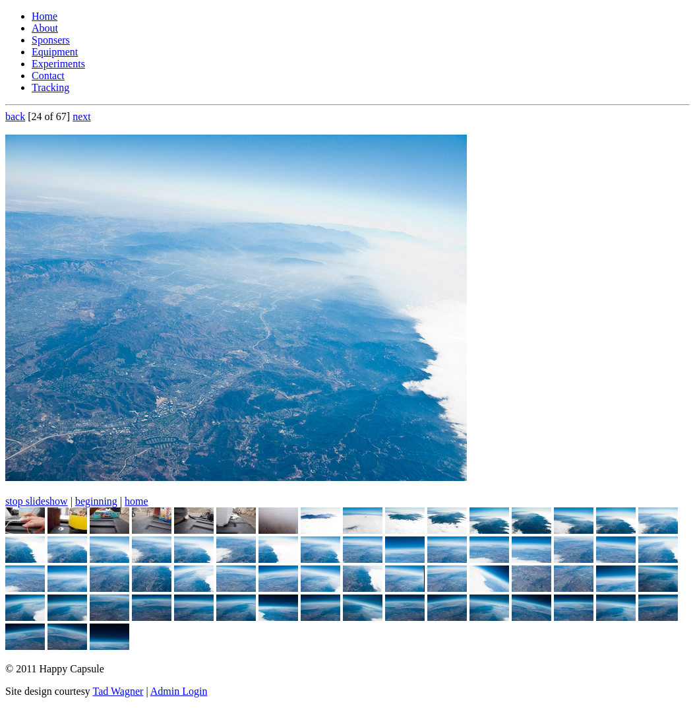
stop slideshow (36, 501)
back (15, 116)
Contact (48, 75)
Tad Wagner (118, 691)
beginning (96, 501)
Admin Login (179, 691)
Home (44, 16)
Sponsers (51, 40)
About (45, 28)
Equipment (55, 51)
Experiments (58, 63)
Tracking (50, 87)
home (136, 501)
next (82, 116)
